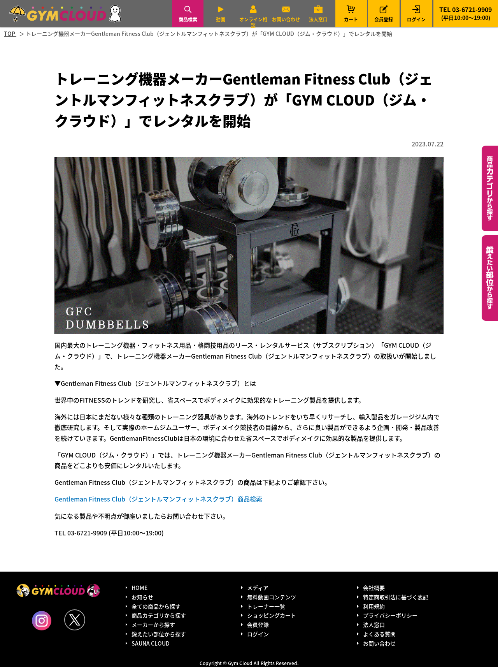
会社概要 (374, 587)
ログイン (416, 19)
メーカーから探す (153, 624)
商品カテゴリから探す (159, 615)
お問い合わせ (286, 19)
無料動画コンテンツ (271, 597)
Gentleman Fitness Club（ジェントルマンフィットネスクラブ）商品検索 (158, 498)
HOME (139, 587)
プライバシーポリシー (390, 615)
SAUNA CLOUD (151, 643)
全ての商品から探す (156, 606)
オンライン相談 (253, 22)
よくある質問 (379, 634)
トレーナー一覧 (266, 606)
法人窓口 (318, 19)
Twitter (74, 620)
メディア (257, 587)
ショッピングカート (271, 615)
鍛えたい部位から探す (490, 278)
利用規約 (374, 606)
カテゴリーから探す (490, 188)
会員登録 (383, 19)
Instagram (41, 620)
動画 (220, 19)
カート (351, 13)
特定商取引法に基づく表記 (395, 597)
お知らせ (142, 597)
